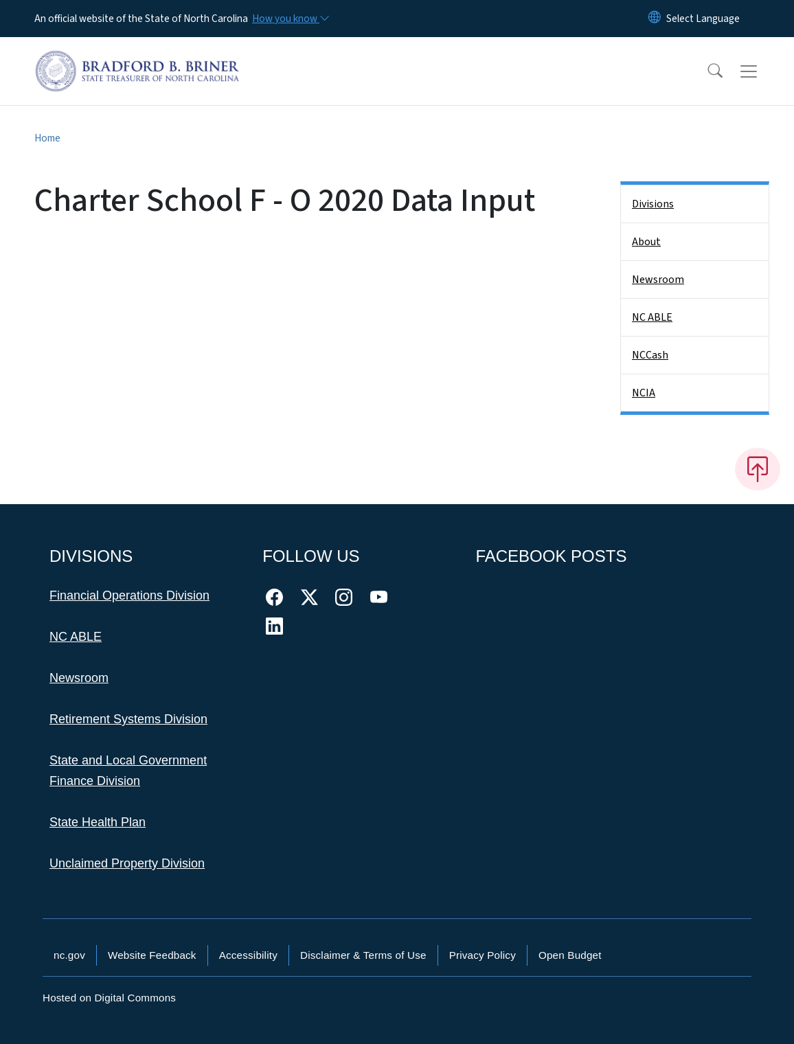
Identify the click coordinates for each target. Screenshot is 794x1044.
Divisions (653, 204)
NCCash (650, 355)
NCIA (643, 392)
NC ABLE (652, 317)
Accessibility (248, 955)
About (646, 241)
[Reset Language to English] (654, 18)
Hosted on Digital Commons (109, 997)
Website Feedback (152, 955)
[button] (706, 71)
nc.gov (69, 955)
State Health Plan (97, 822)
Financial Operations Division (129, 595)
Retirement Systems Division (128, 719)
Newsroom (658, 279)
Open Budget (570, 955)
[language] (703, 18)
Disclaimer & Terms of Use (363, 955)
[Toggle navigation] (761, 71)
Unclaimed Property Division (127, 863)
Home (47, 138)
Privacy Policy (482, 955)
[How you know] (290, 18)
